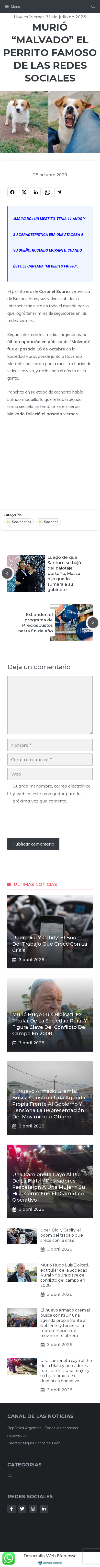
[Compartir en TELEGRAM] (59, 192)
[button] (93, 6)
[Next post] (93, 622)
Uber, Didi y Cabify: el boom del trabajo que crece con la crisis (49, 944)
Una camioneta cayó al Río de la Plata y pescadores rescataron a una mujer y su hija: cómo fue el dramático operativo (48, 1187)
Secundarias (21, 522)
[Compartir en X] (24, 192)
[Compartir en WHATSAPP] (47, 192)
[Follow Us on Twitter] (22, 1509)
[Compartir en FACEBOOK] (12, 192)
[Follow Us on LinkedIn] (44, 1509)
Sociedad (51, 522)
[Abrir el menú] (10, 1476)
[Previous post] (7, 573)
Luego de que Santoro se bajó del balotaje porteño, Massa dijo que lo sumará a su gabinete (64, 573)
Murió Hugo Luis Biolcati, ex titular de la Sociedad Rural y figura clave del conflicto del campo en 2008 (64, 1275)
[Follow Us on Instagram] (33, 1509)
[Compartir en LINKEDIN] (36, 192)
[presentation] (44, 823)
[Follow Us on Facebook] (11, 1509)
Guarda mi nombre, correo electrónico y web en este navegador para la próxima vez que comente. (51, 793)
